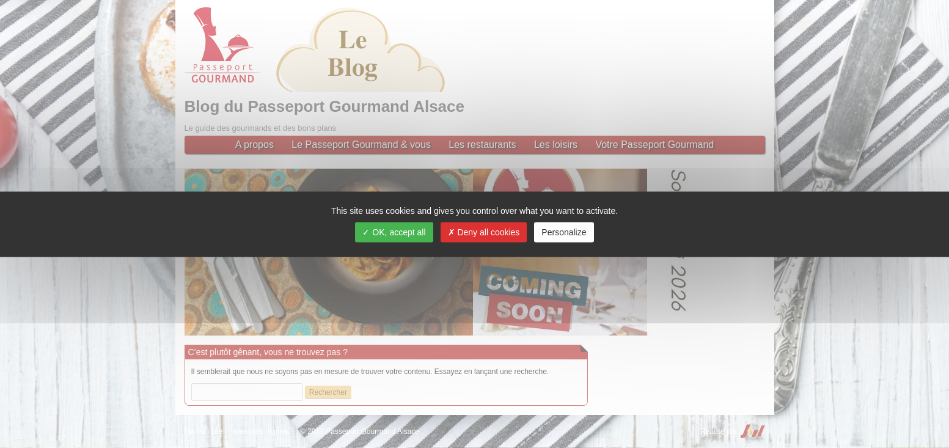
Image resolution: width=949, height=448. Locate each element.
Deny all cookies (484, 232)
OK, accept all (393, 232)
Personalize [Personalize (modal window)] (563, 232)
